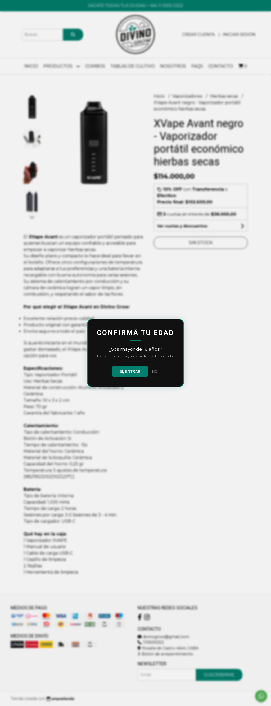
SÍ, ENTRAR (130, 371)
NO (154, 372)
